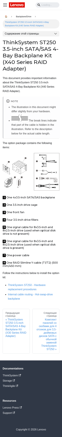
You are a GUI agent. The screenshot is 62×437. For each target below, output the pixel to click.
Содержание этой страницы (22, 33)
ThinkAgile (10, 386)
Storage (9, 380)
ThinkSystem (12, 375)
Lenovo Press (12, 407)
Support (9, 413)
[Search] (47, 5)
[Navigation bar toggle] (5, 4)
